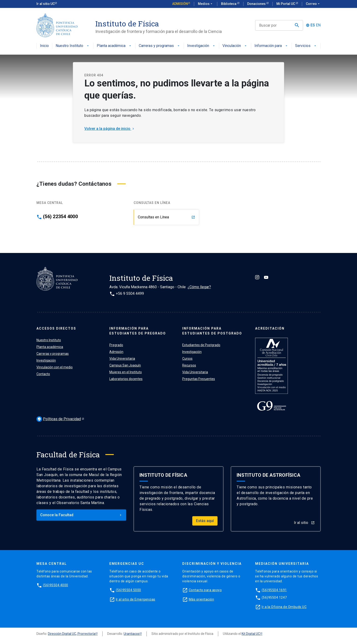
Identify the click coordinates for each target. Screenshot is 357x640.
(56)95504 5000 (128, 590)
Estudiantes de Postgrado (201, 345)
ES (313, 25)
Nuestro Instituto (73, 46)
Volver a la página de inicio (109, 128)
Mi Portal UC (286, 4)
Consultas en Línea (166, 217)
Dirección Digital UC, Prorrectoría (71, 634)
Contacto (43, 374)
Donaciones (256, 4)
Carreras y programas (159, 46)
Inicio (44, 46)
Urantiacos (131, 634)
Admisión (180, 4)
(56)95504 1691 (274, 590)
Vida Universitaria (122, 358)
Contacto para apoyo (205, 590)
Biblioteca (229, 4)
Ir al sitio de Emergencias (135, 599)
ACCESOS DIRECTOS (56, 328)
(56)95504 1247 (274, 597)
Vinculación (234, 46)
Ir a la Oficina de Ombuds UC (284, 607)
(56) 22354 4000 (60, 216)
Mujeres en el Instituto (125, 372)
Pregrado (116, 345)
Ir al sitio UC (45, 4)
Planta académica (114, 46)
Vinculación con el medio (54, 367)
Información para (271, 46)
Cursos (187, 358)
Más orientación (201, 599)
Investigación (201, 46)
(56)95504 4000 (55, 585)
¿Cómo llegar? (199, 287)
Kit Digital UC (251, 634)
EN (318, 25)
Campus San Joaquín (125, 365)
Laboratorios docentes (126, 379)
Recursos (189, 365)
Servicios (306, 46)
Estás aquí (205, 521)
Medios (205, 4)
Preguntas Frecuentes (198, 379)
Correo (313, 4)
